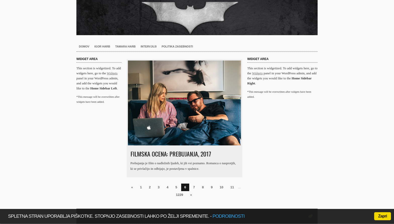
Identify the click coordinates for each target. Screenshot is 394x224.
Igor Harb (102, 46)
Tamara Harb (125, 46)
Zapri (382, 216)
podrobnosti (229, 216)
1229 (179, 195)
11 (232, 187)
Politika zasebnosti (177, 46)
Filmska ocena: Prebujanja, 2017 (170, 153)
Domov (84, 46)
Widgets (112, 73)
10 (221, 187)
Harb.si (197, 17)
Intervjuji (149, 46)
